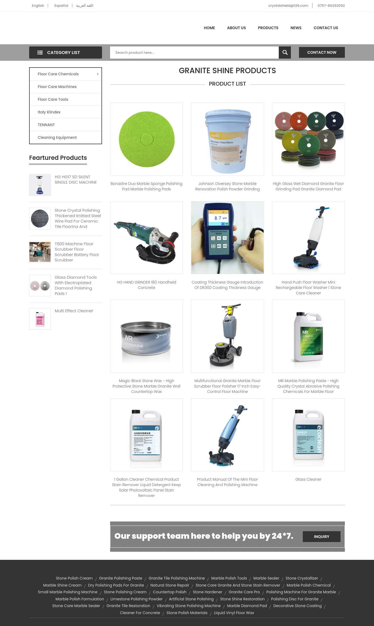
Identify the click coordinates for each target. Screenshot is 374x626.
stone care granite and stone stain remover (238, 585)
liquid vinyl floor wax (234, 612)
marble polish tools (229, 578)
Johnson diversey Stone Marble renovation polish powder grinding (227, 186)
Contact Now (321, 52)
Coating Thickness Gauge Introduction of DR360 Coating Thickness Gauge (227, 285)
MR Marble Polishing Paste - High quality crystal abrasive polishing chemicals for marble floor (308, 386)
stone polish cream (74, 578)
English (38, 5)
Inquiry (321, 536)
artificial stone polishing (191, 599)
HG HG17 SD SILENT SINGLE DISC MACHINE (76, 179)
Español (61, 5)
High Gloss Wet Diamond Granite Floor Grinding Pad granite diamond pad (308, 186)
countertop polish (169, 592)
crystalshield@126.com (288, 5)
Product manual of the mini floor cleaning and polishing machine (227, 482)
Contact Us (326, 28)
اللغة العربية (84, 5)
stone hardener (207, 592)
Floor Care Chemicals (68, 74)
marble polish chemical (309, 585)
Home (209, 28)
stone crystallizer (302, 578)
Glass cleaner (308, 479)
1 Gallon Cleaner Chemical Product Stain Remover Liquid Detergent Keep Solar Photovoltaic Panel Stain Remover (146, 487)
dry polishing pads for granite (116, 585)
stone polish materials (187, 612)
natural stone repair (170, 585)
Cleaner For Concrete (140, 612)
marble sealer (266, 578)
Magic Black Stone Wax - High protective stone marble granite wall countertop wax (147, 386)
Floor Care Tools (53, 99)
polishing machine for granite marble (301, 592)
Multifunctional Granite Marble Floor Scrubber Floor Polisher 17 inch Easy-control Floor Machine (227, 386)
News (296, 28)
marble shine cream (62, 585)
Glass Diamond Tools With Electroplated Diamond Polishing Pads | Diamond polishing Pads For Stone (76, 291)
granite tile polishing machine (177, 578)
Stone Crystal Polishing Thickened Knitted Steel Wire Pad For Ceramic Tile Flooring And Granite (78, 221)
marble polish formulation (80, 599)
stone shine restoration (242, 599)
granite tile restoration (128, 605)
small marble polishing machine (68, 592)
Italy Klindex (49, 112)
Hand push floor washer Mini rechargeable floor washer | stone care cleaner (308, 288)
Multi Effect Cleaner (74, 311)
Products (268, 28)
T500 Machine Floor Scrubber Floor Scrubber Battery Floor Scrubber (77, 252)
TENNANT (46, 124)
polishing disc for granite (294, 599)
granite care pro (244, 592)
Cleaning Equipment (57, 137)
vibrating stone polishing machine (189, 605)
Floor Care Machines (57, 86)
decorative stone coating (297, 605)
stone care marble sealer (76, 605)
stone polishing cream (125, 592)
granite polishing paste (120, 578)
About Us (236, 28)
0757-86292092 (331, 5)
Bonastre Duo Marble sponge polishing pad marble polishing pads (147, 186)
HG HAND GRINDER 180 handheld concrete (146, 285)
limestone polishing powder (137, 599)
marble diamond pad (247, 605)
